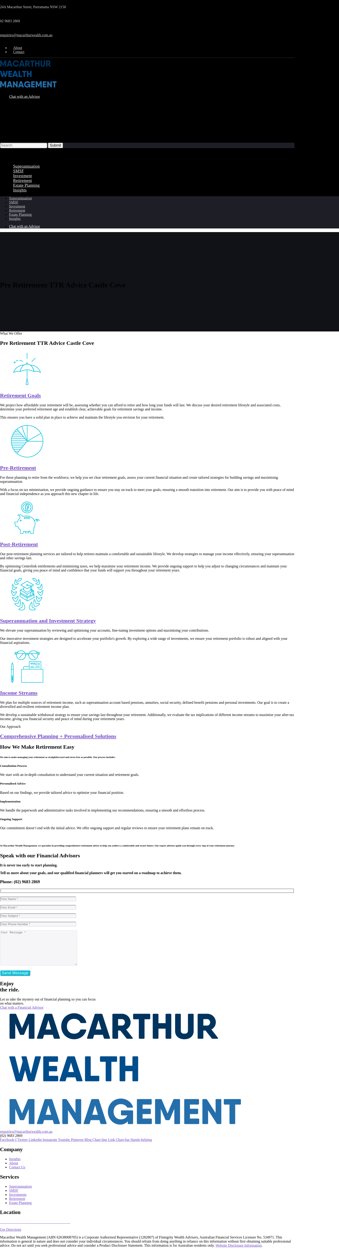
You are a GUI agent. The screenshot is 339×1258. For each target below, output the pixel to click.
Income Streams (19, 693)
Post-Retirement (19, 544)
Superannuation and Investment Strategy (48, 621)
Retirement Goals (20, 395)
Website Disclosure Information (239, 1252)
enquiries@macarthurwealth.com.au (26, 35)
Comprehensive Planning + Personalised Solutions (58, 736)
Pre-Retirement (18, 468)
